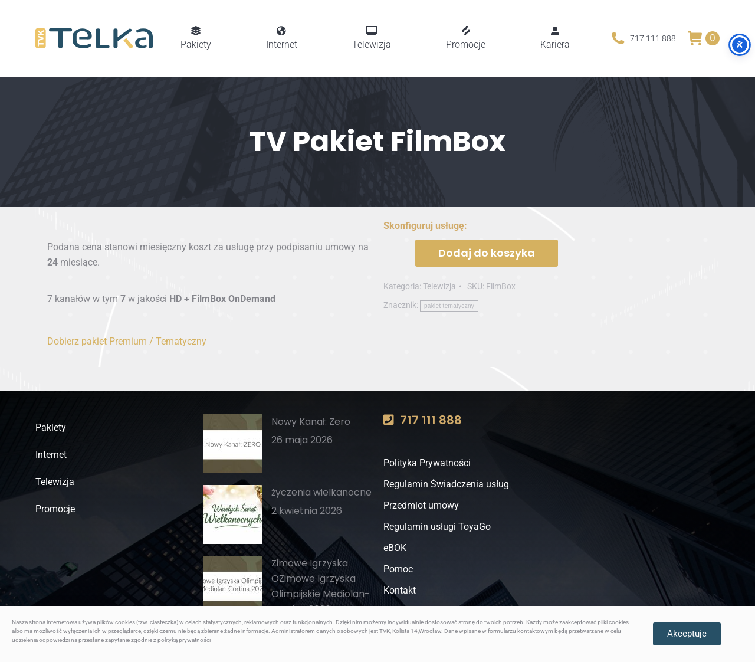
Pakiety (50, 427)
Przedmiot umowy (421, 505)
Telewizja (439, 286)
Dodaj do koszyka (486, 252)
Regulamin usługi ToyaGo (437, 526)
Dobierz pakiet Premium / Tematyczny (126, 341)
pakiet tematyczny (449, 306)
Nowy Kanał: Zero (310, 421)
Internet (51, 454)
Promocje (55, 508)
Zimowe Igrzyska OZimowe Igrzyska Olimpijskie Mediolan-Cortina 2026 (320, 586)
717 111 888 (642, 38)
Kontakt (399, 590)
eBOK (394, 547)
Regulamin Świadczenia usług (446, 484)
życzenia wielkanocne (321, 492)
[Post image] (232, 443)
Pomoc (398, 569)
